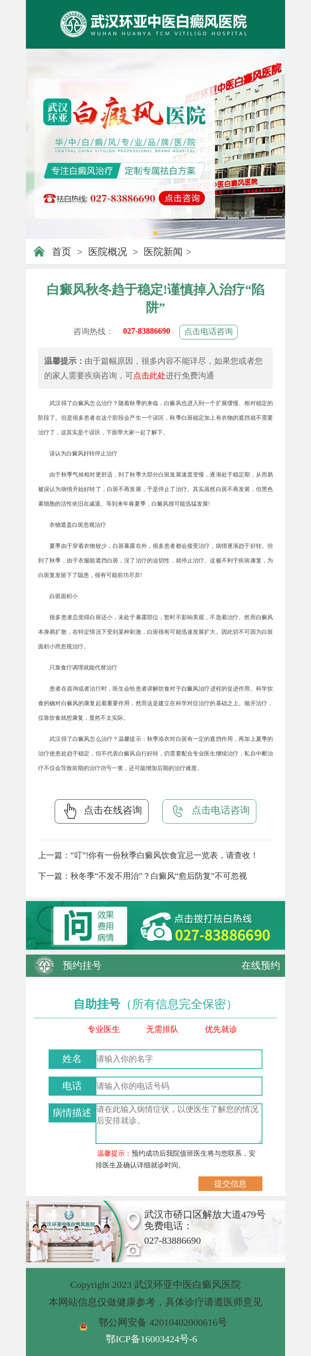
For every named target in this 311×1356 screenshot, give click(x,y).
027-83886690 (146, 330)
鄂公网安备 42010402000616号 (162, 1322)
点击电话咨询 (208, 331)
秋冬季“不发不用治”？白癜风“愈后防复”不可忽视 (158, 875)
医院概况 (107, 252)
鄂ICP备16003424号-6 (151, 1339)
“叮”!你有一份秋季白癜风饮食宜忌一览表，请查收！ (164, 855)
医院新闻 (163, 252)
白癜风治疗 (195, 689)
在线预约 (260, 965)
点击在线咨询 (101, 811)
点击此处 (149, 375)
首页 (61, 252)
